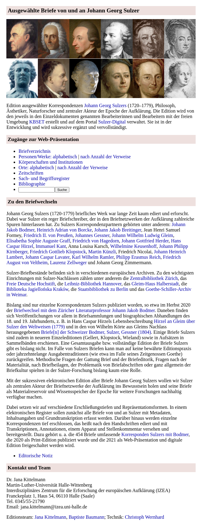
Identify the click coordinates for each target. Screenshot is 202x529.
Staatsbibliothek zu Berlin (103, 289)
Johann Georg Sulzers (105, 105)
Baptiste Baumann (86, 517)
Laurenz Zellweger (68, 262)
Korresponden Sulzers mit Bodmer (155, 434)
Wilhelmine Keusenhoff (133, 246)
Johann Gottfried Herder (145, 240)
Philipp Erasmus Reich (138, 257)
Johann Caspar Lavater (47, 257)
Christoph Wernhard (144, 517)
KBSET (36, 121)
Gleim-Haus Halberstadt (155, 283)
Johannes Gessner (92, 235)
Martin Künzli (102, 251)
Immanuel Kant (51, 246)
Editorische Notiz (35, 455)
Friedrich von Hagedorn (95, 240)
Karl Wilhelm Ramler (93, 257)
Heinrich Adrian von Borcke (64, 229)
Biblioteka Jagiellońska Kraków (37, 289)
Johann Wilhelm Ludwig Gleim (142, 235)
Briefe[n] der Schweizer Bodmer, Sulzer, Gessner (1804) (96, 332)
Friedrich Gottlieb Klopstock (58, 251)
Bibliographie (31, 183)
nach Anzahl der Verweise (105, 156)
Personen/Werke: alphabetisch (47, 156)
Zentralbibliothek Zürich (154, 278)
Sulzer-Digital (112, 121)
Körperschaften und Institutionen (50, 162)
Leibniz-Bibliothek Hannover (93, 283)
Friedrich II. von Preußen (48, 235)
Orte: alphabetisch (36, 167)
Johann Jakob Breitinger (117, 229)
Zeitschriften (30, 173)
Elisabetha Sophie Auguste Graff (38, 240)
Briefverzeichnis (34, 151)
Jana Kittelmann (50, 517)
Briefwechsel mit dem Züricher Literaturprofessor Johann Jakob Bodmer (84, 310)
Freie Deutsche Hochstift (30, 283)
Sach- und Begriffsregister (44, 178)
